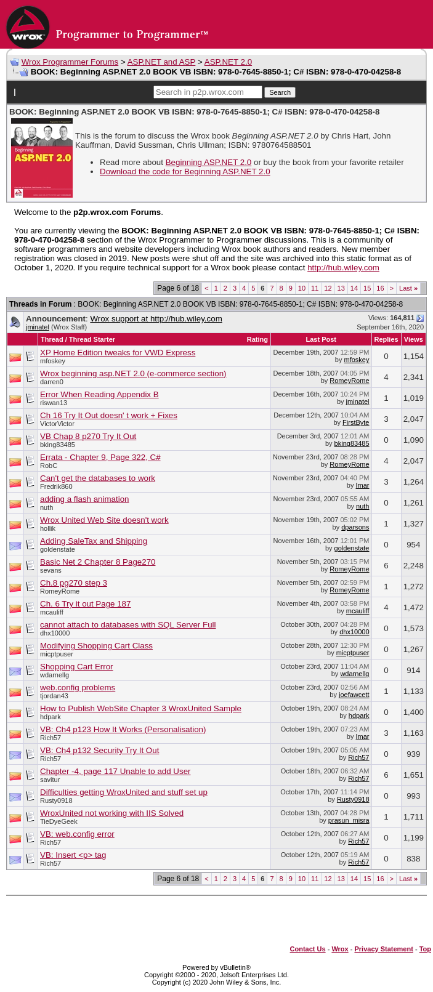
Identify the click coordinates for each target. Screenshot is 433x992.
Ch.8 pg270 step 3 (73, 582)
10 (302, 288)
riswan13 (53, 402)
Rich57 (50, 737)
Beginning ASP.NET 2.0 (209, 162)
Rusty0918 (56, 800)
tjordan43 (54, 696)
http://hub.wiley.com (343, 267)
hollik (47, 528)
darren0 (51, 381)
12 (327, 288)
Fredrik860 (56, 486)
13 (341, 288)
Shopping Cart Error (76, 666)
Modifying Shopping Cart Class (96, 645)
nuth (46, 507)
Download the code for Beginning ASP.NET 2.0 (185, 171)
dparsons (355, 527)
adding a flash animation (84, 499)
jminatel (37, 327)
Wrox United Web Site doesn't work (104, 520)
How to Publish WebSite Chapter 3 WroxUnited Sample (140, 708)
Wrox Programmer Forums (70, 62)
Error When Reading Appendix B (99, 394)
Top (425, 949)
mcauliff (51, 612)
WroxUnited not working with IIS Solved (112, 813)
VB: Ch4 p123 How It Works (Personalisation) (123, 729)
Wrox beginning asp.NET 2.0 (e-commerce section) (133, 373)
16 (380, 288)
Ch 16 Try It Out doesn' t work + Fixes (108, 415)
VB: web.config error (77, 834)
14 (354, 288)
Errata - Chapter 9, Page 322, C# (100, 457)
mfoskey (52, 361)
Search (280, 92)
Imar (363, 485)
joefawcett (354, 694)
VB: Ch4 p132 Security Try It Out (99, 750)
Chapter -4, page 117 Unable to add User (115, 771)
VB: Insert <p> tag (73, 855)
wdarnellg (54, 675)
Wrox (339, 949)
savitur (50, 779)
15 (367, 288)
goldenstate (57, 549)
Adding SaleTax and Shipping (93, 541)
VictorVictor (57, 423)
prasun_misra (349, 820)
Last (408, 288)
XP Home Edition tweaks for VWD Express (117, 352)
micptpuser (56, 654)
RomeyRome (349, 380)
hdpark (50, 716)
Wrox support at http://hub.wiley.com (156, 318)
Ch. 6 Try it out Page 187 (85, 603)
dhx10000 (55, 633)
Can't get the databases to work (97, 478)
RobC (48, 465)
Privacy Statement (383, 949)
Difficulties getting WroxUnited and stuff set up (124, 792)
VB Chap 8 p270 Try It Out (88, 436)
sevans (51, 570)
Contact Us (308, 949)
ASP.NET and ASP (161, 62)
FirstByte (355, 422)
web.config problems (77, 687)
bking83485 (57, 444)
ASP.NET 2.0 (228, 62)
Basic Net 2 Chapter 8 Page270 (97, 562)
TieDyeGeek (59, 821)
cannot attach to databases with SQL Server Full (128, 624)
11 (314, 288)
